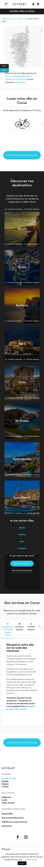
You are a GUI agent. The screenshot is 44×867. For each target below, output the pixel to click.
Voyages (5, 781)
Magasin (5, 784)
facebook (18, 837)
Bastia (16, 76)
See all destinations (22, 564)
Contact (5, 787)
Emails (4, 800)
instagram (26, 837)
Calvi (22, 76)
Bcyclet (5, 19)
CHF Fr (5, 70)
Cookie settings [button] (31, 859)
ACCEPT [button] (22, 863)
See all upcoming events (22, 570)
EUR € (5, 66)
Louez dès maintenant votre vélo (22, 155)
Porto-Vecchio (19, 79)
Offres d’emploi (8, 803)
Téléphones (6, 797)
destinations (19, 82)
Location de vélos (17, 19)
